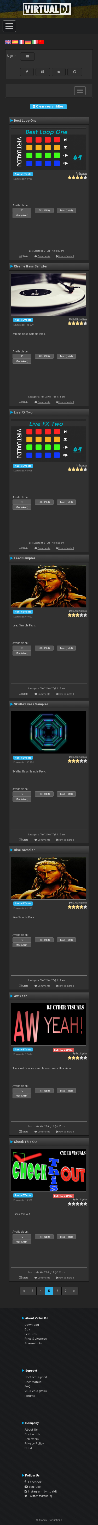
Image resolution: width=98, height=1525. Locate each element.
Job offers (32, 1439)
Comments (44, 256)
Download (32, 1325)
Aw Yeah (20, 996)
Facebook (33, 1482)
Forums (30, 1396)
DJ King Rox (79, 319)
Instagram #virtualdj (41, 1491)
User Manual (33, 1382)
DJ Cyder (81, 1053)
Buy (27, 1329)
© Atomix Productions (49, 1520)
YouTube (33, 1487)
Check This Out (25, 1142)
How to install (66, 256)
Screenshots (33, 1343)
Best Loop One (25, 120)
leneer (83, 173)
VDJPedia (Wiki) (36, 1391)
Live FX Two (23, 412)
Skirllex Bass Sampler (31, 704)
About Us (31, 1429)
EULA (28, 1448)
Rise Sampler (24, 850)
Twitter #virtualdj (38, 1496)
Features (31, 1334)
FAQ (28, 1386)
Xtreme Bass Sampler (31, 266)
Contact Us (32, 1434)
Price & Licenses (36, 1338)
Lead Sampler (24, 558)
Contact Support (36, 1377)
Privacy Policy (34, 1443)
